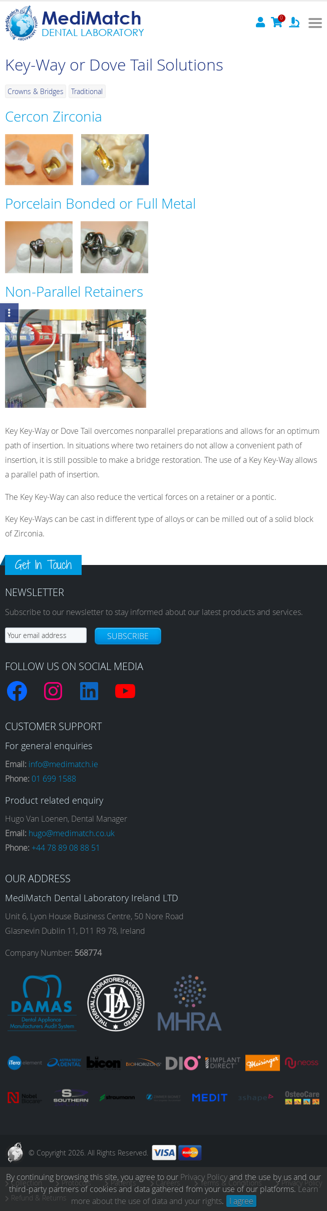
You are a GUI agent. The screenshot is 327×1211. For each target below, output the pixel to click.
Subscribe (128, 636)
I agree (241, 1200)
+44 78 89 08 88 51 (66, 847)
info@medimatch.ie (63, 764)
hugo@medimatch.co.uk (72, 833)
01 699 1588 (54, 778)
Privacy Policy (203, 1176)
